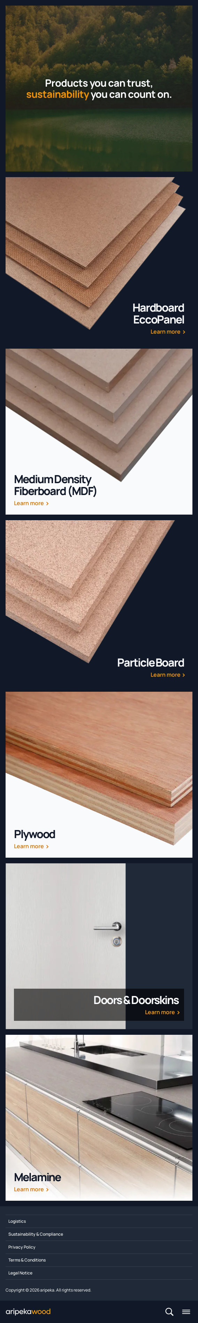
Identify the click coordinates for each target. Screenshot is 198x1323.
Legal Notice (20, 1273)
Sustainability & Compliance (35, 1234)
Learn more (166, 331)
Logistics (17, 1221)
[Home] (34, 1312)
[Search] (169, 1312)
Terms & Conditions (27, 1260)
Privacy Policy (22, 1247)
